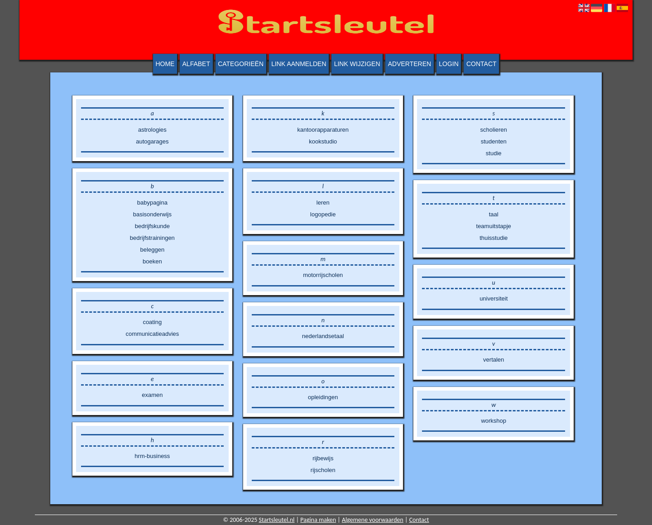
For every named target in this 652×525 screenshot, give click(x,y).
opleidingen (323, 397)
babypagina (152, 202)
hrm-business (152, 456)
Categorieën (241, 63)
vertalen (493, 359)
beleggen (152, 249)
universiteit (493, 298)
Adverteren (409, 63)
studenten (494, 141)
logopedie (323, 214)
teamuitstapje (493, 226)
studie (494, 153)
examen (152, 394)
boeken (152, 261)
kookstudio (323, 141)
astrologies (152, 129)
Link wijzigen (357, 63)
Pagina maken (318, 520)
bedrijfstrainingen (152, 237)
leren (323, 202)
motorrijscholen (323, 275)
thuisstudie (493, 237)
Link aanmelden (298, 63)
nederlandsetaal (323, 336)
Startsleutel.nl (277, 520)
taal (494, 214)
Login (449, 63)
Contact (481, 63)
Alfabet (196, 63)
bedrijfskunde (152, 226)
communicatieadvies (152, 333)
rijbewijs (322, 458)
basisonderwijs (152, 214)
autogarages (152, 141)
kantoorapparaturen (323, 129)
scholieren (493, 129)
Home (164, 63)
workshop (493, 420)
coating (152, 322)
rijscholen (323, 470)
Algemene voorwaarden (372, 520)
